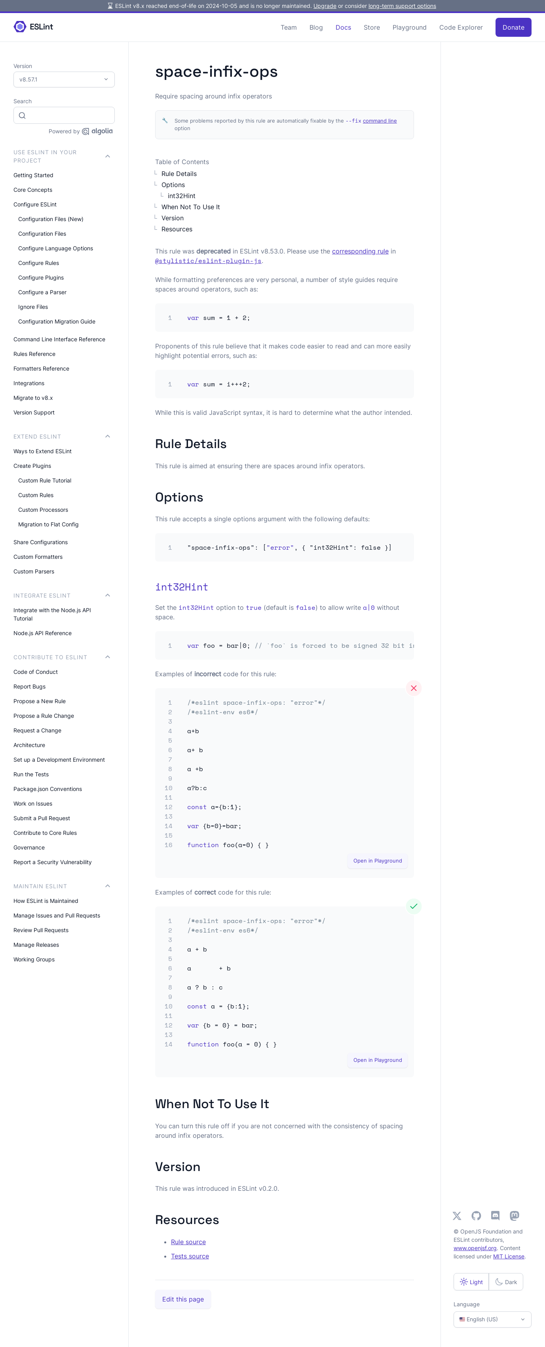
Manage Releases (36, 944)
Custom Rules (35, 495)
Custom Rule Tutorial (44, 480)
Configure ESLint (35, 204)
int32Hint (182, 196)
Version (172, 218)
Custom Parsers (33, 571)
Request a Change (37, 730)
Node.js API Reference (42, 633)
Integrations (28, 383)
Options (173, 185)
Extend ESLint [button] (61, 436)
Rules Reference (34, 353)
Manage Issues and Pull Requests (56, 915)
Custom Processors (43, 509)
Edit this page (183, 1299)
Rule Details (179, 174)
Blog (316, 27)
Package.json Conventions (47, 788)
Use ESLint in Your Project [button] (61, 156)
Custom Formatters (38, 556)
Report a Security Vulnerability (52, 862)
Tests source (190, 1256)
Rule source (188, 1242)
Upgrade (324, 5)
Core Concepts (32, 189)
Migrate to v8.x (33, 397)
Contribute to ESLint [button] (61, 657)
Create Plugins (32, 465)
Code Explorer (461, 27)
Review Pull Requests (40, 930)
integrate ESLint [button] (61, 595)
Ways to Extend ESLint (42, 451)
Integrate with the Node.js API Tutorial (52, 614)
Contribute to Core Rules (45, 832)
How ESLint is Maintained (45, 900)
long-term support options (402, 5)
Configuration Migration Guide (56, 321)
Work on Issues (32, 803)
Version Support (34, 412)
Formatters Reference (41, 368)
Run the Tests (31, 774)
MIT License (508, 1256)
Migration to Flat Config (48, 524)
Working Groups (34, 959)
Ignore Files (33, 306)
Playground (410, 27)
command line (380, 121)
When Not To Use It (190, 207)
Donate (513, 27)
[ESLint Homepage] (33, 27)
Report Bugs (29, 686)
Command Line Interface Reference (59, 339)
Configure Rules (38, 262)
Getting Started (33, 175)
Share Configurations (40, 542)
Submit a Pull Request (41, 818)
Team (289, 27)
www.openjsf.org (475, 1248)
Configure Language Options (55, 248)
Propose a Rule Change (43, 715)
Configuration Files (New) (51, 219)
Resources (176, 229)
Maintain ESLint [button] (61, 886)
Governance (29, 847)
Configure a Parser (42, 292)
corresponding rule (360, 251)
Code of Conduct (35, 671)
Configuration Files (42, 233)
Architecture (29, 745)
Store (372, 27)
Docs (343, 27)
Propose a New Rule (39, 701)
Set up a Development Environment (59, 759)
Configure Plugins (41, 277)
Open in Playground (377, 861)
